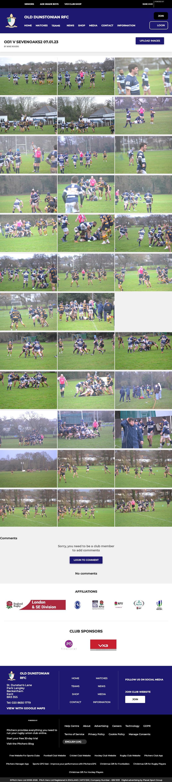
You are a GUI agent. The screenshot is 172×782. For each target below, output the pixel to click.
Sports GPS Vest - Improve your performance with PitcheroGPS (64, 764)
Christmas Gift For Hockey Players (86, 772)
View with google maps (26, 708)
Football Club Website (55, 755)
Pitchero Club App (153, 755)
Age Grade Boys (49, 4)
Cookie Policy (117, 734)
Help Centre (72, 726)
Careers (116, 726)
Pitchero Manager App (17, 764)
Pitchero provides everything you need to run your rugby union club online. (32, 732)
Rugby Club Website (130, 755)
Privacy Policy (96, 734)
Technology (132, 726)
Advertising (101, 726)
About (86, 726)
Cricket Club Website (80, 755)
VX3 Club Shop (73, 4)
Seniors (29, 4)
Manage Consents (139, 734)
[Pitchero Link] (161, 5)
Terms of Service (74, 734)
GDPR (146, 726)
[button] (28, 25)
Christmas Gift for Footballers (114, 764)
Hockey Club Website (105, 755)
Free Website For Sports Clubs (24, 755)
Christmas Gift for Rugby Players (149, 764)
